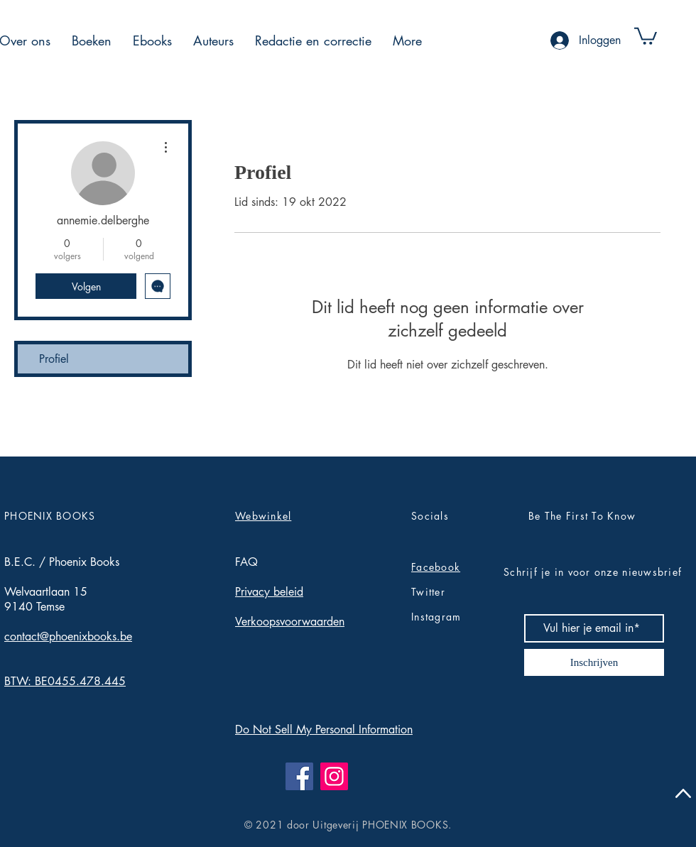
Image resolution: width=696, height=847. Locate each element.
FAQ (246, 561)
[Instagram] (334, 776)
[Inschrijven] (594, 662)
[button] (91, 40)
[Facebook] (299, 776)
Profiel (54, 358)
